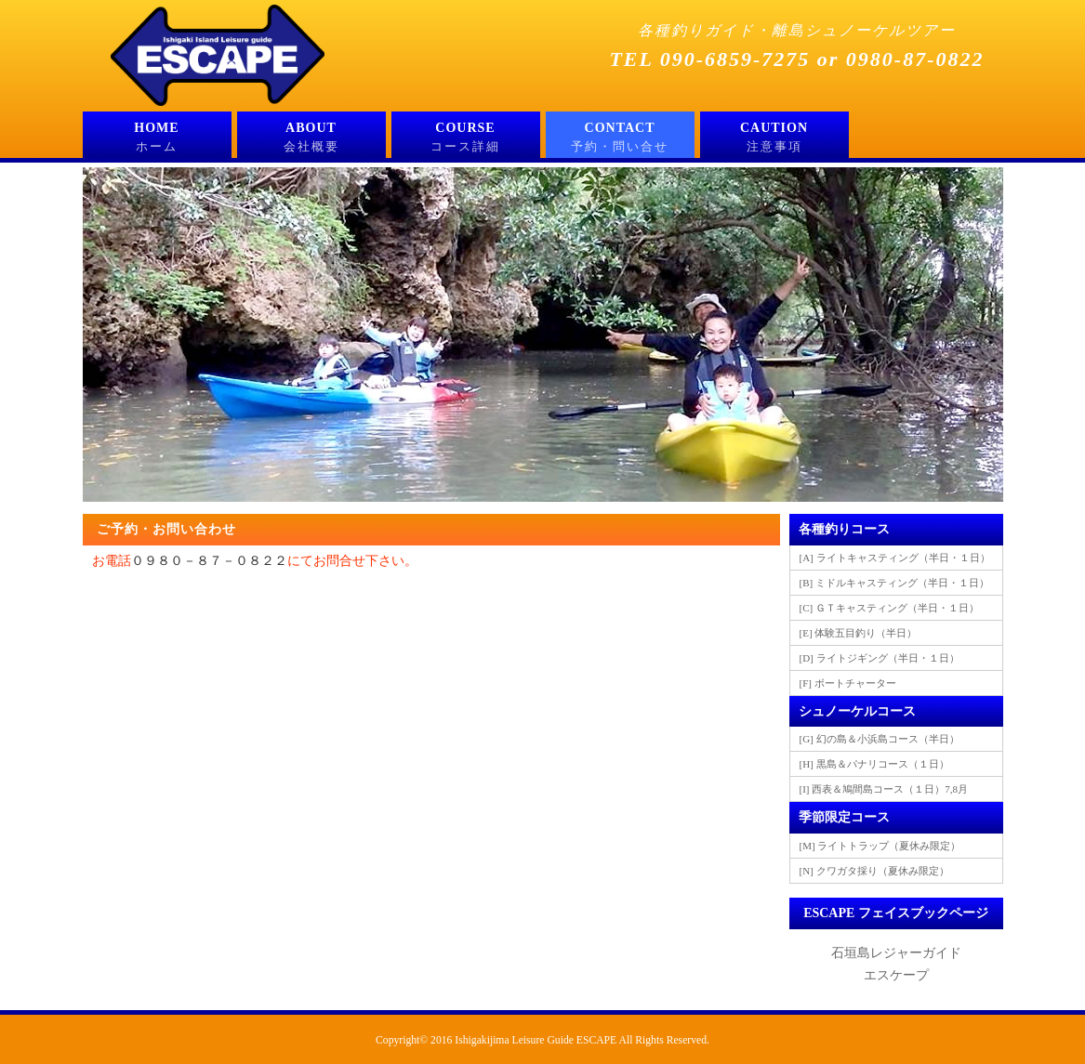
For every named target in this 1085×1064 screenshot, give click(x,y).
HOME (157, 139)
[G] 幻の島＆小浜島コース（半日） (879, 738)
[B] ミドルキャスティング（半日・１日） (894, 582)
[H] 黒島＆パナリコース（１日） (874, 763)
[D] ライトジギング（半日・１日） (879, 657)
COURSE (465, 139)
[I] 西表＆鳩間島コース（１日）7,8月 (884, 789)
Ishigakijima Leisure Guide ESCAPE (535, 1040)
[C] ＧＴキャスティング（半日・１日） (889, 607)
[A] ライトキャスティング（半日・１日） (895, 557)
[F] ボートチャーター (848, 683)
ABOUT (311, 139)
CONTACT (620, 139)
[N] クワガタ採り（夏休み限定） (874, 870)
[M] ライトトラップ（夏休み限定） (880, 845)
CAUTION (774, 139)
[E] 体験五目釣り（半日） (859, 632)
